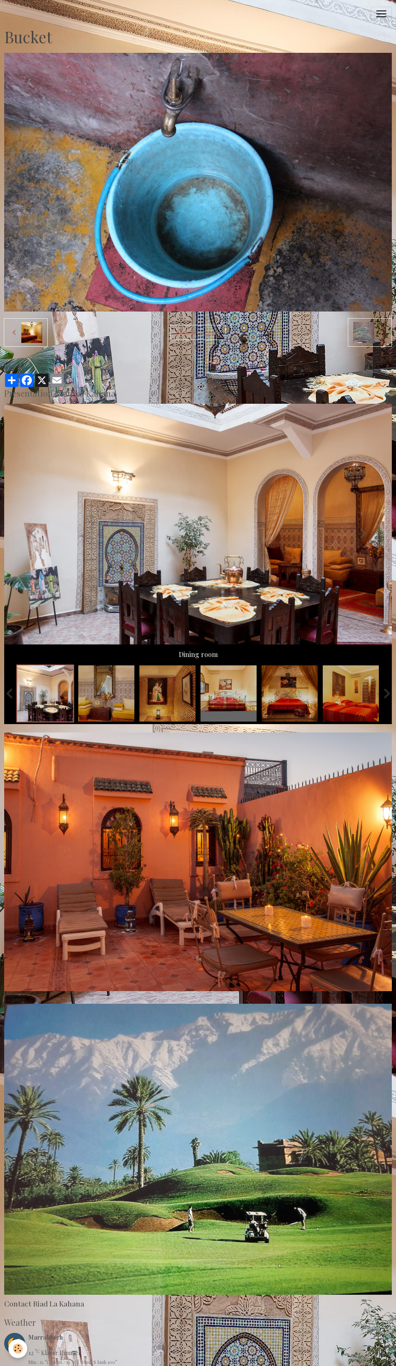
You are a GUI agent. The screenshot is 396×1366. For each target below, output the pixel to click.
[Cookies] (17, 1348)
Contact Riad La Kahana (44, 1303)
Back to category (198, 332)
